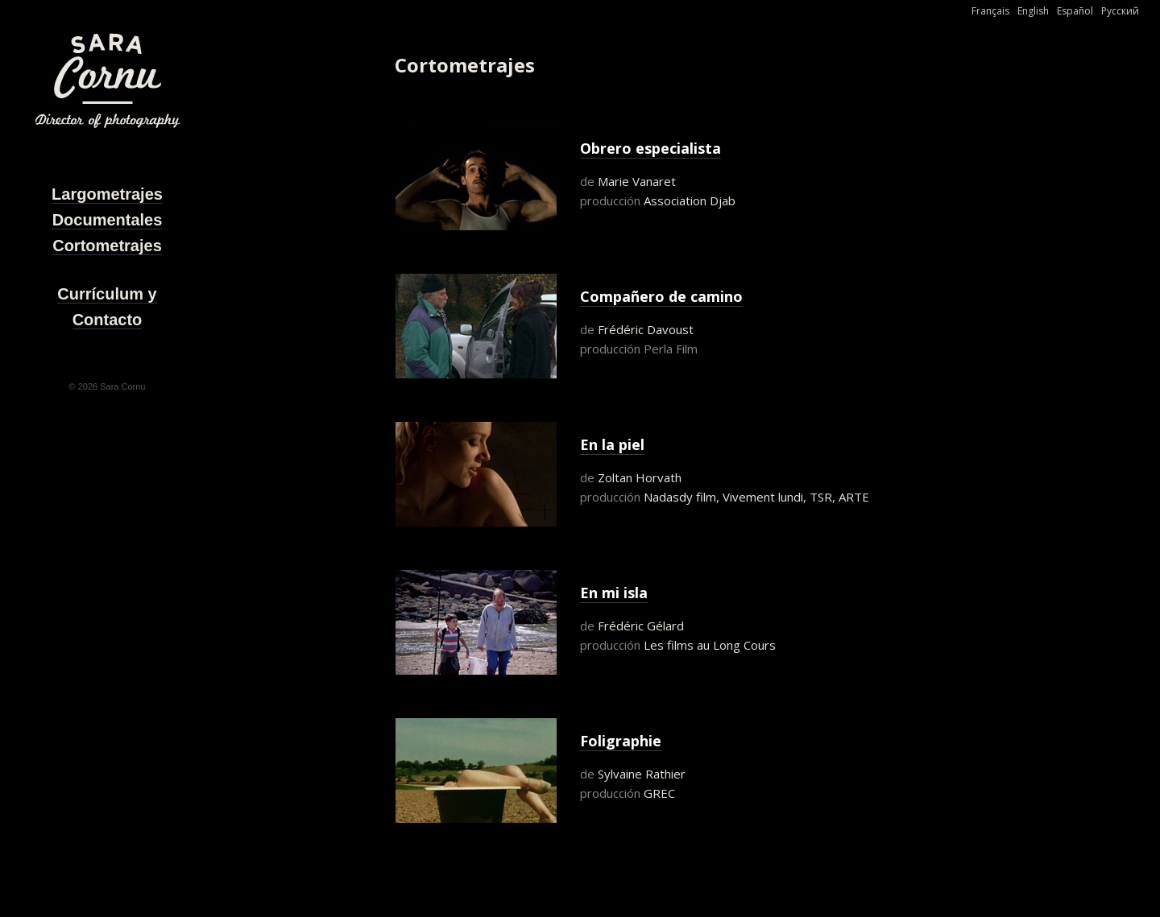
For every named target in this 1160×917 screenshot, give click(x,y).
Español (1075, 11)
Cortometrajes (107, 245)
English (1033, 11)
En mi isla (614, 592)
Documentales (107, 220)
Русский (1120, 11)
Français (990, 11)
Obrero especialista (650, 148)
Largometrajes (107, 194)
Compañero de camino (661, 296)
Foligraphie (620, 740)
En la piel (612, 444)
